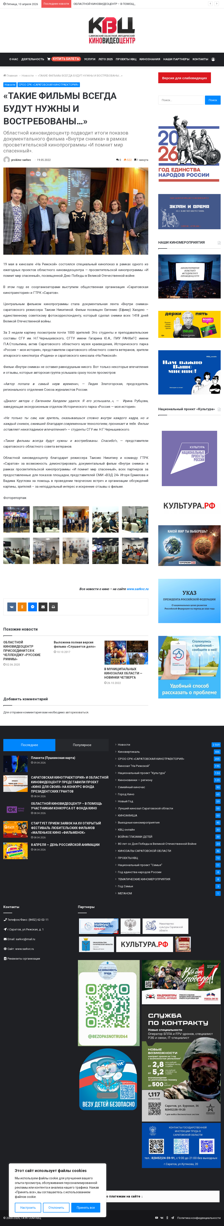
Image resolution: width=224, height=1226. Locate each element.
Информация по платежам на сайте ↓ (113, 1196)
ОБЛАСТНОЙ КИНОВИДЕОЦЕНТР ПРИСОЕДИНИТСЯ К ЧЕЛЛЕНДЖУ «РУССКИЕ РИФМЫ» (22, 651)
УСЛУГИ (89, 59)
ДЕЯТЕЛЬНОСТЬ (32, 59)
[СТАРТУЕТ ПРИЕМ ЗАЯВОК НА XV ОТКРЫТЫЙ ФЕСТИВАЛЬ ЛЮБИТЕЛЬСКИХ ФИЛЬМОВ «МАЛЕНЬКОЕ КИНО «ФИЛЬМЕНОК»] (15, 829)
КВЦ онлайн (126, 829)
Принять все (86, 1207)
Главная (10, 75)
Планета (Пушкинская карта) (53, 758)
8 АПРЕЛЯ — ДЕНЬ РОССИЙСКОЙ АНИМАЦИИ (65, 845)
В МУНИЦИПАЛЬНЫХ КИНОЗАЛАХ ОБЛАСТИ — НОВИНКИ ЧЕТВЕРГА (123, 673)
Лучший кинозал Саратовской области (145, 808)
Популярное (82, 745)
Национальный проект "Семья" (140, 865)
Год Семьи (125, 886)
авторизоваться (77, 712)
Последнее (29, 745)
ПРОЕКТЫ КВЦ (126, 59)
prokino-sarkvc (21, 160)
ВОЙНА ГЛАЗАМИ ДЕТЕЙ (135, 836)
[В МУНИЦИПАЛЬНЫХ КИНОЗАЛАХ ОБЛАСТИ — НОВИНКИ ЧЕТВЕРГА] (126, 652)
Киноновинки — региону (135, 780)
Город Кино (126, 794)
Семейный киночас (131, 787)
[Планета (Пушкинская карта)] (15, 764)
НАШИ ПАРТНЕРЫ (176, 59)
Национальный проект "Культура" (142, 773)
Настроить (28, 1207)
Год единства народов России (139, 872)
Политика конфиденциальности (199, 1218)
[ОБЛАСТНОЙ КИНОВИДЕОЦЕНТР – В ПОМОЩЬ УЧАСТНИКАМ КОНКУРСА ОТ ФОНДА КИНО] (15, 809)
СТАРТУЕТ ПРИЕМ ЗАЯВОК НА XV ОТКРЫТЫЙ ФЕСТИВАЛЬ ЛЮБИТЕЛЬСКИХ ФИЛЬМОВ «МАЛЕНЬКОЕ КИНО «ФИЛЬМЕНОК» (66, 828)
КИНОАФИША (127, 815)
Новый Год (125, 801)
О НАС (13, 59)
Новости (28, 75)
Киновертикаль (129, 751)
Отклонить (56, 1207)
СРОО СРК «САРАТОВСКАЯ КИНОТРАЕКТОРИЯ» (49, 84)
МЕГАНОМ (125, 893)
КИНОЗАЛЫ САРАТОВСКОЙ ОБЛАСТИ (144, 851)
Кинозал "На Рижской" (134, 766)
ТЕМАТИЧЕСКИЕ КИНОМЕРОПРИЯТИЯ (144, 879)
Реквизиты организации (24, 958)
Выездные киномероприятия (139, 822)
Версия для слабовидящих (184, 78)
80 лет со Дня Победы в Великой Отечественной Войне (157, 843)
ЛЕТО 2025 (105, 59)
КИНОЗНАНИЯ (149, 59)
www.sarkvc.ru (24, 949)
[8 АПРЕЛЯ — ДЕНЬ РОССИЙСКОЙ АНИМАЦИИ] (15, 851)
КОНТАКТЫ (200, 59)
